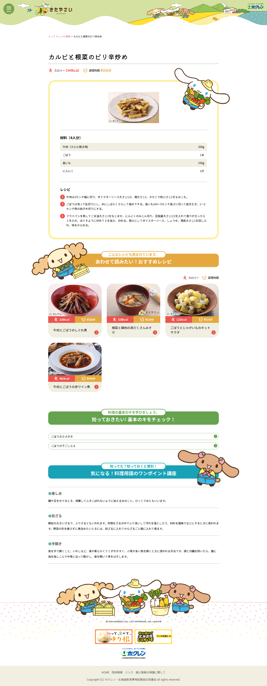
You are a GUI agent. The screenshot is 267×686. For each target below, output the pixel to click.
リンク (129, 672)
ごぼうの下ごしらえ (134, 446)
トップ (51, 36)
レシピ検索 (64, 36)
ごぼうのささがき (134, 436)
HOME (105, 672)
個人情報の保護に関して (151, 672)
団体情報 (117, 672)
